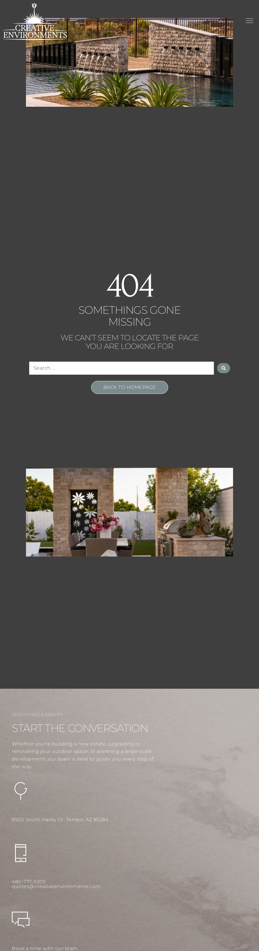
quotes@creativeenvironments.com (56, 886)
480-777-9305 (28, 881)
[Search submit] (223, 368)
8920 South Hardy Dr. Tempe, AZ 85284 (60, 819)
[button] (249, 21)
